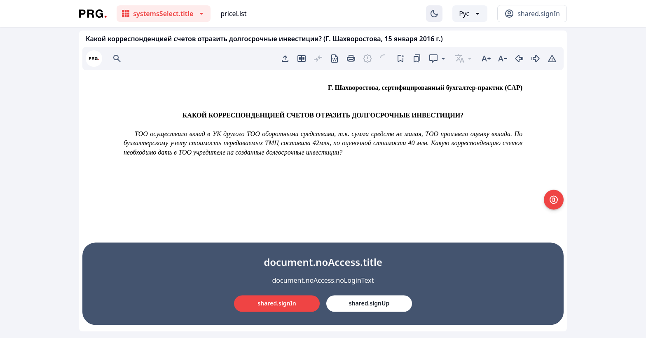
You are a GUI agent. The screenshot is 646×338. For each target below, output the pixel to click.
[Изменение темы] (434, 13)
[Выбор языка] (469, 13)
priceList (233, 13)
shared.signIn (276, 303)
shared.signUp (369, 303)
